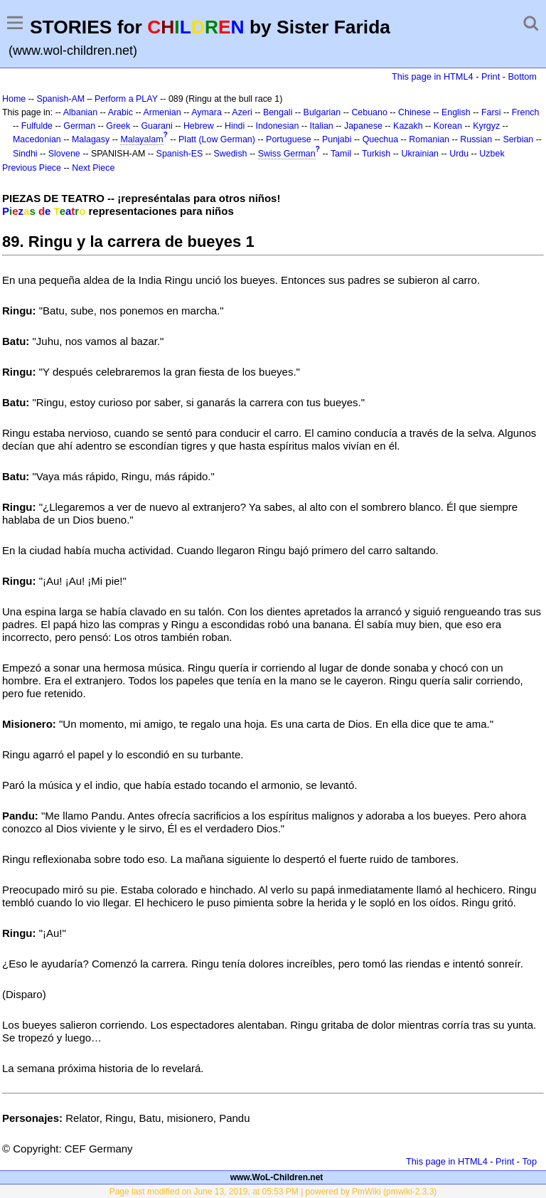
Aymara (206, 112)
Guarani (156, 126)
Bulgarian (322, 112)
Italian (321, 126)
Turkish (376, 154)
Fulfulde (37, 126)
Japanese (363, 126)
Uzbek (491, 154)
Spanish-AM (60, 99)
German (79, 126)
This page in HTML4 (432, 76)
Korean (448, 126)
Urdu (459, 154)
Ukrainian (420, 154)
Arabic (120, 112)
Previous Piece (31, 168)
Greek (118, 126)
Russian (476, 139)
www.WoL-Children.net (276, 1177)
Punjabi (337, 139)
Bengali (278, 112)
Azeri (242, 112)
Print (490, 76)
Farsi (491, 112)
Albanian (80, 112)
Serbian (518, 139)
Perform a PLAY (126, 99)
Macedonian (37, 139)
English (456, 112)
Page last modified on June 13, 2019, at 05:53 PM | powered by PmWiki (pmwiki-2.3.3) (273, 1192)
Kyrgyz (486, 126)
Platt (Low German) (216, 139)
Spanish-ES (179, 154)
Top (529, 1161)
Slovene (64, 154)
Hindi (235, 126)
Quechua (380, 139)
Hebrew (198, 126)
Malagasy (90, 139)
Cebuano (369, 112)
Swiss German (287, 154)
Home (14, 99)
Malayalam (141, 139)
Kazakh (408, 126)
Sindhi (25, 154)
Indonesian (277, 126)
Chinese (414, 112)
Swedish (230, 154)
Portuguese (288, 139)
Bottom (522, 76)
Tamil (341, 154)
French (526, 112)
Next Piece (93, 168)
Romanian (429, 139)
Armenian (162, 112)
